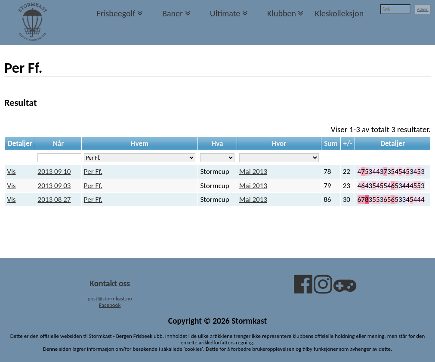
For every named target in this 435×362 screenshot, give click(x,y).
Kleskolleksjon (339, 13)
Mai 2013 (253, 171)
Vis (11, 171)
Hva (217, 143)
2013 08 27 (54, 199)
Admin (423, 9)
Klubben (281, 13)
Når (58, 143)
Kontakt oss (109, 283)
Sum (330, 143)
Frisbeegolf (116, 13)
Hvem (139, 143)
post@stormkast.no (109, 298)
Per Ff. (93, 171)
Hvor (278, 143)
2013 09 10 (54, 171)
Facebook (109, 305)
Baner (172, 13)
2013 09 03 (54, 185)
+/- (347, 143)
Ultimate (225, 13)
